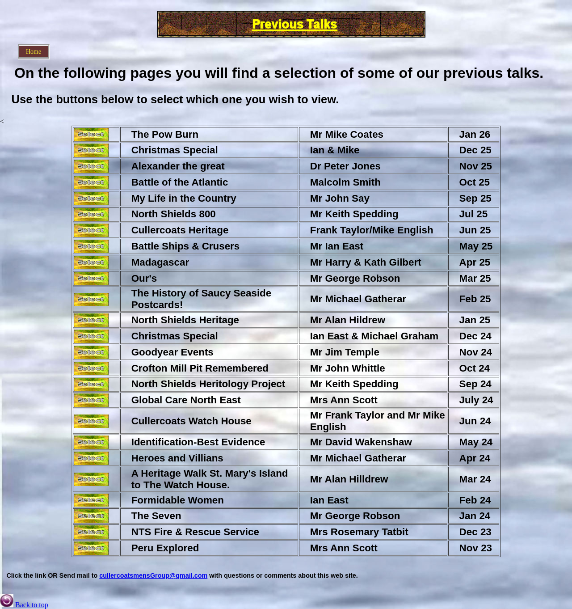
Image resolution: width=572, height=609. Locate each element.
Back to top (24, 605)
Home (33, 51)
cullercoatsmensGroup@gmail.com (153, 575)
